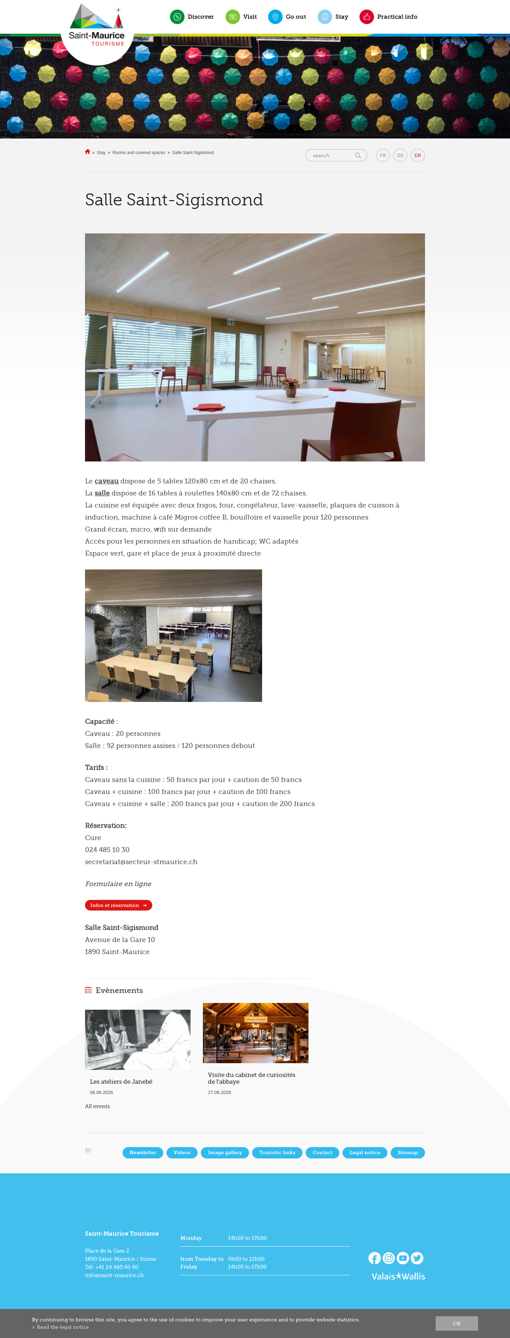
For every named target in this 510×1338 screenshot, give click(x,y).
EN (417, 155)
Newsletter (143, 1153)
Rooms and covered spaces (139, 152)
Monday (191, 1238)
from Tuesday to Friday (201, 1263)
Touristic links (277, 1153)
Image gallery (225, 1153)
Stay (341, 16)
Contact (322, 1153)
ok (457, 1323)
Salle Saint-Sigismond (193, 152)
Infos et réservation (114, 905)
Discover (201, 16)
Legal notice (365, 1153)
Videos (182, 1153)
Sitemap (408, 1153)
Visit (250, 16)
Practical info (397, 16)
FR (383, 155)
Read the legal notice (63, 1327)
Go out (296, 16)
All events (97, 1106)
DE (400, 155)
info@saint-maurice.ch (114, 1275)
